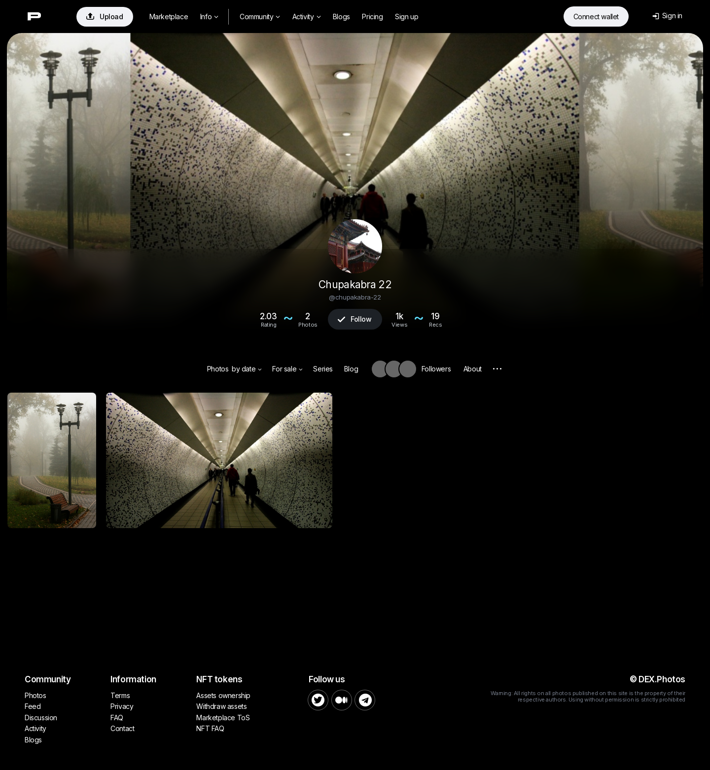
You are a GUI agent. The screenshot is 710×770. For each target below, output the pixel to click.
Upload (104, 16)
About (472, 369)
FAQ (116, 717)
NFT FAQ (210, 728)
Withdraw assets (221, 706)
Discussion (41, 717)
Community (260, 16)
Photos (218, 369)
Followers (436, 369)
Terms (120, 695)
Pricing (372, 16)
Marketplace (168, 16)
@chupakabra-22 (355, 297)
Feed (32, 706)
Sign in (667, 15)
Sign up (406, 16)
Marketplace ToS (222, 717)
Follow (354, 319)
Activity (306, 16)
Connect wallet (596, 16)
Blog (351, 369)
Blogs (341, 16)
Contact (122, 728)
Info (209, 16)
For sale (287, 369)
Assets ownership (223, 695)
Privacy (121, 706)
